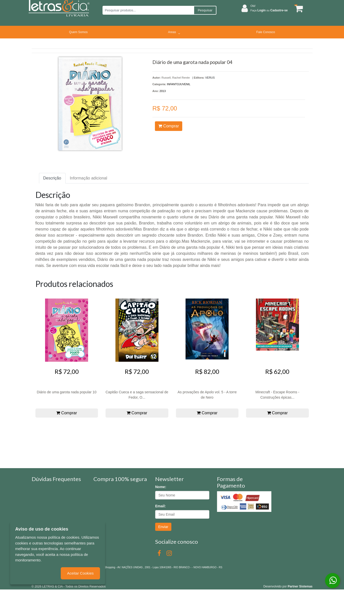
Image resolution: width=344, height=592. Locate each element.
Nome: (160, 487)
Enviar (163, 527)
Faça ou (269, 10)
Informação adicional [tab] (88, 178)
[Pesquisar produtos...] (148, 10)
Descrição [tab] (52, 178)
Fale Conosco (265, 32)
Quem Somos (78, 32)
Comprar (168, 126)
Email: (160, 506)
